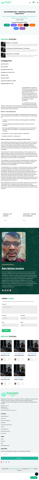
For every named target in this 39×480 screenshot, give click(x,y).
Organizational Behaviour (6, 424)
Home (4, 16)
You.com (22, 28)
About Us (3, 441)
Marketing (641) (4, 75)
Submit (6, 330)
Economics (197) (5, 64)
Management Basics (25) (7, 69)
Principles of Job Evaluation (9, 217)
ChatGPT (7, 25)
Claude (20, 25)
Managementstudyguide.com (15, 468)
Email (3, 322)
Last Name (22, 315)
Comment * (4, 304)
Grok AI (26, 25)
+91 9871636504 (6, 408)
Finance (2, 427)
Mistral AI (32, 25)
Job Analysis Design (21, 16)
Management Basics (5, 431)
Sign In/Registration (5, 445)
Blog (2, 443)
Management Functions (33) (7, 72)
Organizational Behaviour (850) (8, 80)
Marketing (3, 422)
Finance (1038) (4, 66)
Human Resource (4, 429)
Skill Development (5, 416)
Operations (3, 418)
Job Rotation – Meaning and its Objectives (29, 217)
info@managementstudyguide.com (10, 410)
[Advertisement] (11, 95)
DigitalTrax (31, 468)
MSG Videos (3, 433)
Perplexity (14, 25)
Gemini (16, 28)
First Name (4, 315)
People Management (11, 16)
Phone (21, 322)
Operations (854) (5, 78)
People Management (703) (7, 83)
